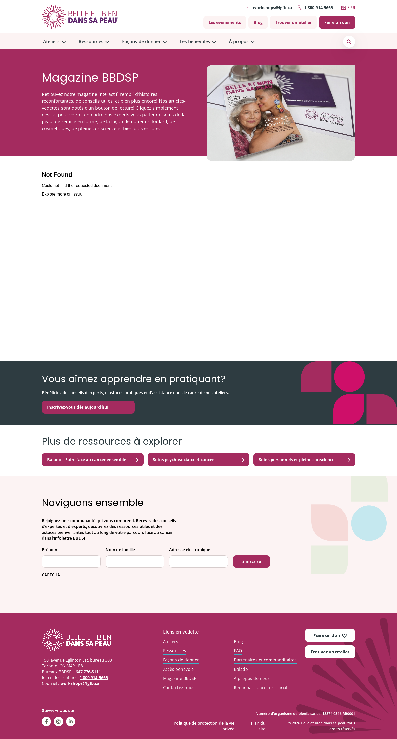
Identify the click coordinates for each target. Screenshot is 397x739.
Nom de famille (120, 549)
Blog (258, 22)
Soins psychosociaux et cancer (198, 459)
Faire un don (337, 22)
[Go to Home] (80, 16)
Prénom (49, 549)
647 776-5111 (88, 672)
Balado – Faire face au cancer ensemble (92, 459)
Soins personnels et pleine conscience (304, 459)
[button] (349, 41)
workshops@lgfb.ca (272, 7)
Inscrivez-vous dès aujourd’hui (77, 407)
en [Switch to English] (343, 7)
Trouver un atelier (293, 22)
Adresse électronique (189, 549)
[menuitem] (54, 41)
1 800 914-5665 (94, 677)
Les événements (225, 22)
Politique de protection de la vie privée (204, 722)
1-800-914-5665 (318, 7)
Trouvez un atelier (329, 652)
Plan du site (258, 722)
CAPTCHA (51, 575)
